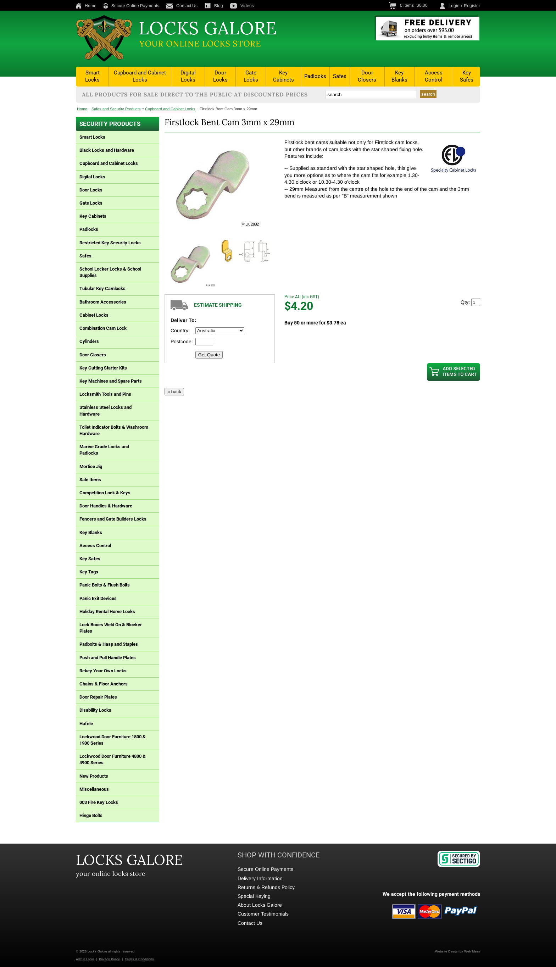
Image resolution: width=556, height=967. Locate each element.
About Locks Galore (260, 905)
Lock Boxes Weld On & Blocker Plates (110, 628)
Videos (242, 5)
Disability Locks (95, 710)
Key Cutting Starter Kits (103, 368)
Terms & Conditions (139, 959)
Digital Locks (188, 76)
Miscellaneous (94, 789)
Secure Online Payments (131, 5)
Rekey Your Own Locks (103, 670)
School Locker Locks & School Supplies (110, 272)
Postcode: (182, 341)
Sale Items (90, 479)
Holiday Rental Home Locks (107, 611)
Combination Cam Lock (103, 328)
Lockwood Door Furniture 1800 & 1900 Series (112, 740)
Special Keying (254, 896)
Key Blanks (399, 76)
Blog (214, 5)
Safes (339, 76)
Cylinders (89, 341)
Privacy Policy (109, 959)
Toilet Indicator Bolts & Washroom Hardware (113, 430)
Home (86, 5)
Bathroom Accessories (102, 302)
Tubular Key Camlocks (102, 288)
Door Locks (220, 76)
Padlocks (315, 76)
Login (454, 5)
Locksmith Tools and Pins (105, 394)
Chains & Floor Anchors (103, 684)
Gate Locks (251, 76)
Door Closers (367, 76)
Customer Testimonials (263, 914)
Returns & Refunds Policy (266, 887)
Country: (180, 330)
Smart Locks (92, 76)
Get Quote (209, 354)
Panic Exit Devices (98, 598)
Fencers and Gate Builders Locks (112, 519)
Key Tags (88, 571)
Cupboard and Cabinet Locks (140, 76)
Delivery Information (260, 878)
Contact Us (182, 5)
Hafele (86, 723)
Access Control (434, 76)
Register (472, 5)
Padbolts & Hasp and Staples (108, 644)
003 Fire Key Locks (98, 802)
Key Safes (466, 76)
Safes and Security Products (116, 109)
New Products (93, 776)
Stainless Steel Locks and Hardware (105, 410)
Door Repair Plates (98, 697)
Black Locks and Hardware (106, 150)
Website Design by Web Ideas (457, 951)
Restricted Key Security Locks (110, 242)
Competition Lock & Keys (104, 492)
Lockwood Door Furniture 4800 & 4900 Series (112, 759)
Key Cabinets (283, 76)
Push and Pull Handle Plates (107, 657)
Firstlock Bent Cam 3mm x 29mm (228, 109)
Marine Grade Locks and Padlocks (104, 450)
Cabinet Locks (94, 315)
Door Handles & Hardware (105, 505)
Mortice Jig (90, 466)
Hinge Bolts (90, 815)
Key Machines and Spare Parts (110, 381)
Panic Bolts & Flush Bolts (104, 585)
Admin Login (85, 959)
